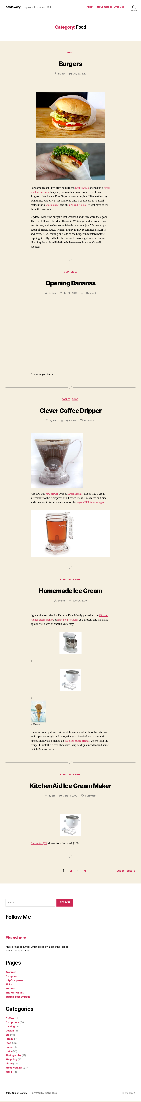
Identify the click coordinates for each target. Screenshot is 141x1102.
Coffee (66, 400)
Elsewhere (19, 938)
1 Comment (91, 294)
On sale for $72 (39, 845)
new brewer (52, 495)
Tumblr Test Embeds (18, 998)
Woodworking (14, 1069)
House (9, 1048)
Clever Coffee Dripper (70, 411)
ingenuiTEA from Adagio (91, 503)
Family (9, 1040)
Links (9, 1052)
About (89, 6)
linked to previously (70, 621)
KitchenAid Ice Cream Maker (70, 787)
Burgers (70, 63)
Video (75, 272)
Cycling (10, 1027)
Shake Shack (82, 188)
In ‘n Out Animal (80, 205)
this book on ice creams (78, 742)
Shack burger (53, 205)
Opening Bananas (70, 283)
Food (70, 53)
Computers (12, 1023)
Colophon (11, 977)
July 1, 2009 (70, 422)
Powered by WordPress (44, 1094)
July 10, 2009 (70, 294)
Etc (7, 1036)
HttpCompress (104, 6)
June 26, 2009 (79, 602)
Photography (13, 1056)
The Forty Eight (15, 994)
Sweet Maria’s (77, 495)
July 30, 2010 (80, 74)
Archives (119, 6)
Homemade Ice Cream (70, 591)
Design (10, 1032)
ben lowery (14, 7)
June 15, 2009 (70, 798)
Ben (63, 74)
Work (9, 1073)
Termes (10, 989)
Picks (9, 985)
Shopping (75, 581)
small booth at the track (44, 192)
